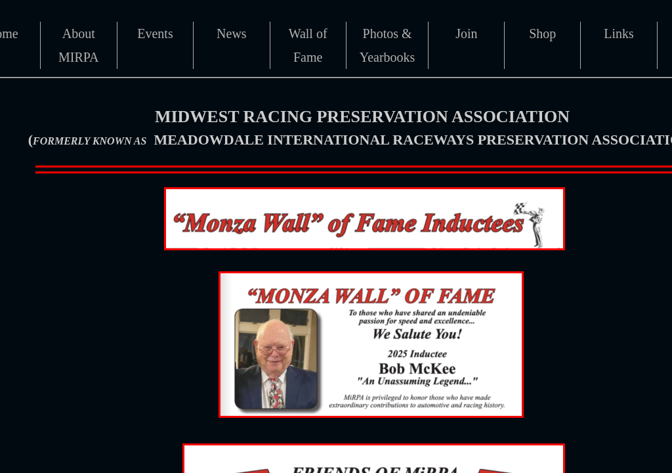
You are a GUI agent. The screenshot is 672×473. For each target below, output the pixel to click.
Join (466, 33)
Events (155, 33)
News (232, 33)
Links (619, 33)
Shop (542, 33)
